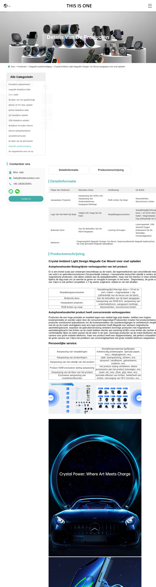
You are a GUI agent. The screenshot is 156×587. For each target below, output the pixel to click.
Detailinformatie (68, 170)
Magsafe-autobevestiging (40, 66)
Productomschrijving (111, 170)
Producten (22, 66)
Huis (13, 66)
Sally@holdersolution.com (26, 178)
